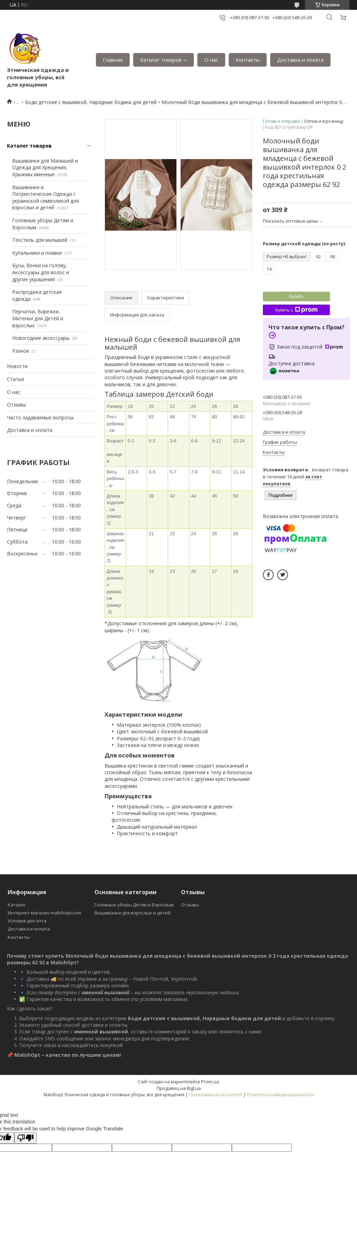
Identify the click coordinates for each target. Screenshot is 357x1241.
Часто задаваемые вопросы (40, 417)
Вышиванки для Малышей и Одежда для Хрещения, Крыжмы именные (45, 167)
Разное (20, 350)
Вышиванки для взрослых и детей (132, 913)
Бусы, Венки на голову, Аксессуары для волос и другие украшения (40, 272)
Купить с (296, 310)
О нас (211, 59)
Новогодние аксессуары (40, 338)
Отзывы (16, 404)
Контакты (248, 59)
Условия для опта (27, 921)
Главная (113, 59)
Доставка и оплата (300, 59)
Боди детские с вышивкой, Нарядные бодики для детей (91, 102)
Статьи (15, 379)
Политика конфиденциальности (280, 1095)
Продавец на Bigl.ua (179, 1088)
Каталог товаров (161, 59)
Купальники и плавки (37, 252)
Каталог (16, 905)
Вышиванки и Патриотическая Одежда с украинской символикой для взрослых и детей (45, 197)
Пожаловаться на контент (215, 1095)
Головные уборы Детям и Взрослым (134, 905)
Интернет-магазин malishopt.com (44, 913)
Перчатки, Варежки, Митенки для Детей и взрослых (37, 318)
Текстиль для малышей (39, 240)
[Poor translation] (25, 1138)
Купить (296, 296)
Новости (17, 366)
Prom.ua (210, 1081)
